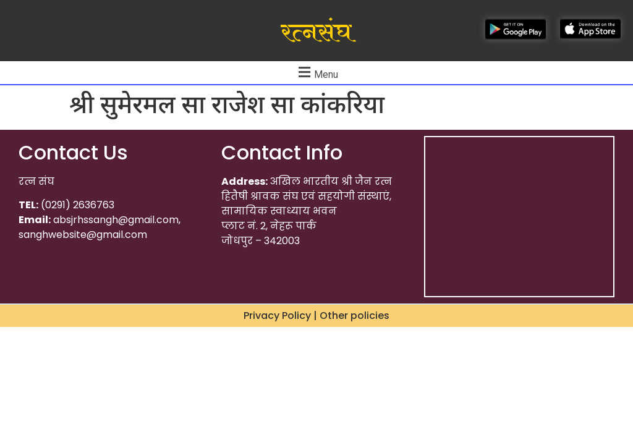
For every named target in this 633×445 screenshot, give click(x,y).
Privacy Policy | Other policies (316, 315)
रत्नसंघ (316, 32)
